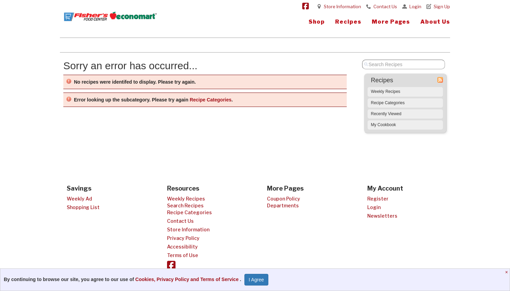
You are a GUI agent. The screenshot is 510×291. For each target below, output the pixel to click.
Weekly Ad (79, 199)
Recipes (348, 22)
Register (377, 199)
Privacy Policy (183, 238)
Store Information (342, 6)
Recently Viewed (386, 113)
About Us (435, 22)
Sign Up (442, 6)
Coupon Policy (283, 199)
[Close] (507, 272)
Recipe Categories (210, 99)
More (391, 22)
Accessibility (182, 247)
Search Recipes (185, 205)
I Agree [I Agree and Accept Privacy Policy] (256, 279)
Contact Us (385, 6)
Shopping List (83, 207)
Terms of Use (182, 255)
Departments (283, 205)
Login (415, 6)
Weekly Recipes (385, 91)
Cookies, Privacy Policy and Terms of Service (187, 279)
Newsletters (382, 216)
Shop (317, 22)
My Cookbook (383, 124)
